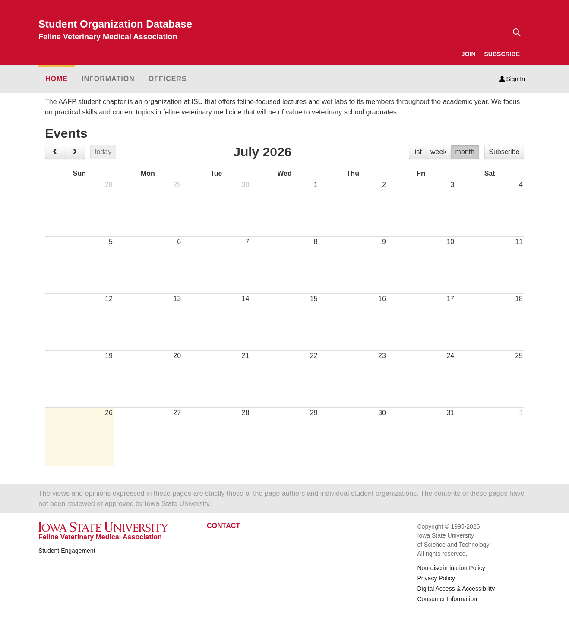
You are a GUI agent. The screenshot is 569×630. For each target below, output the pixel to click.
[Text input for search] (514, 32)
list (417, 151)
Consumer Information (447, 598)
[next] (75, 152)
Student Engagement (66, 550)
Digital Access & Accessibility (456, 588)
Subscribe (504, 151)
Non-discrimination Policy (451, 567)
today (103, 151)
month (464, 151)
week (438, 151)
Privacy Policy (436, 578)
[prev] (55, 152)
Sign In (512, 79)
